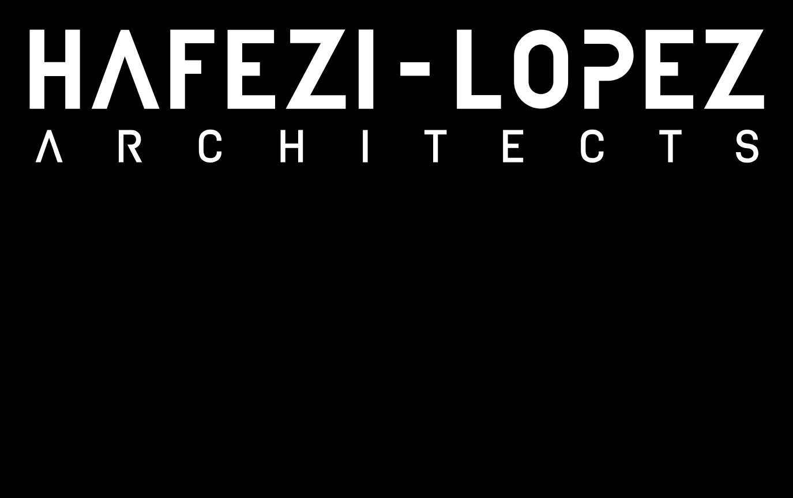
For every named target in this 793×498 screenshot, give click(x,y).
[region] (396, 249)
